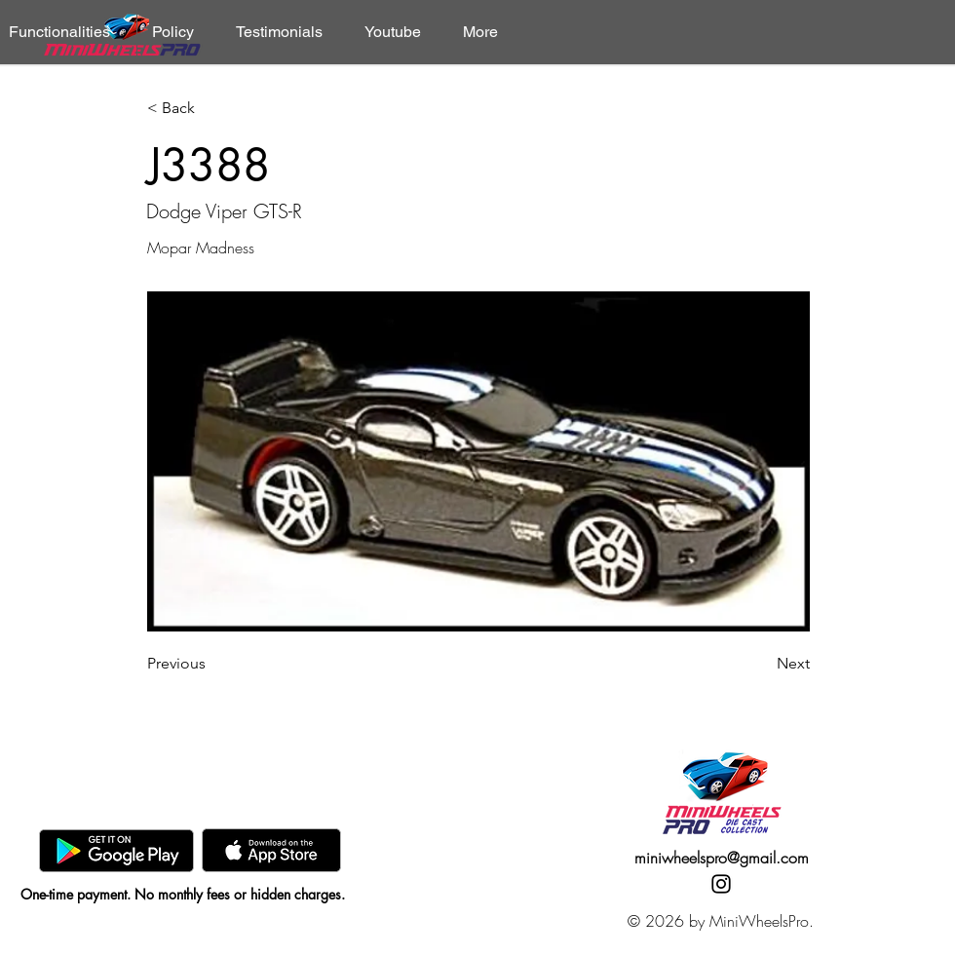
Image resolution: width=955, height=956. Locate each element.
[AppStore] (271, 850)
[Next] (761, 663)
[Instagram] (721, 884)
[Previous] (211, 663)
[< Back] (211, 109)
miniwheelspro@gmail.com (721, 857)
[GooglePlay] (116, 850)
